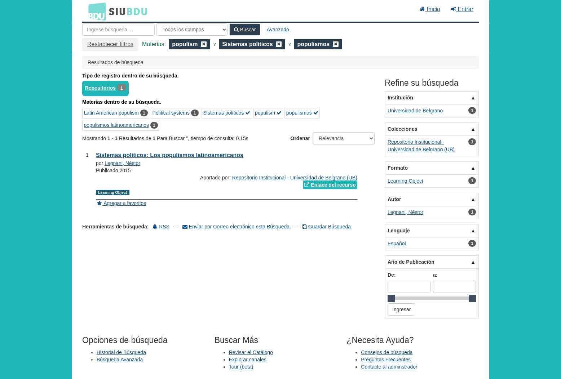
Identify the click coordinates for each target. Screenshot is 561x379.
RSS (161, 226)
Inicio (430, 9)
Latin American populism (111, 113)
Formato (398, 168)
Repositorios (100, 88)
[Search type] (192, 29)
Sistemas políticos (226, 113)
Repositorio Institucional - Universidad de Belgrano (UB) (294, 177)
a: (435, 275)
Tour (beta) (241, 367)
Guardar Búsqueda (326, 226)
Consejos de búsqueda (386, 352)
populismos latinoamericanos (116, 125)
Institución (400, 98)
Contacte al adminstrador (389, 367)
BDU (95, 11)
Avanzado (278, 29)
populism (268, 113)
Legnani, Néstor (122, 163)
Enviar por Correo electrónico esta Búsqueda (236, 226)
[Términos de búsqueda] (118, 29)
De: (392, 275)
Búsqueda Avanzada (120, 359)
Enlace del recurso (329, 185)
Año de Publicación (411, 262)
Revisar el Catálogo (251, 352)
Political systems (171, 113)
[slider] (391, 298)
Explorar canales (247, 359)
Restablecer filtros (110, 44)
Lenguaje (399, 230)
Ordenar (300, 138)
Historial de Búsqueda (121, 352)
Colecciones (402, 129)
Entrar (462, 9)
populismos (302, 113)
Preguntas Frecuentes (386, 359)
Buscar (245, 29)
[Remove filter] (204, 44)
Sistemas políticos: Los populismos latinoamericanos (169, 155)
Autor (394, 199)
